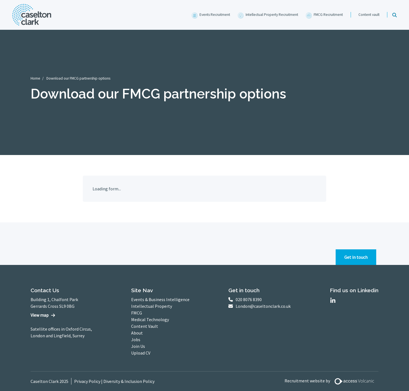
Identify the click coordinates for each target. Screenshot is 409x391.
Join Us (138, 346)
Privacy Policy (87, 381)
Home (35, 78)
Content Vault (144, 326)
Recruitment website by (331, 381)
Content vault (369, 14)
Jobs (135, 339)
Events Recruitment (214, 14)
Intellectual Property (151, 306)
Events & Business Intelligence (160, 299)
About (137, 333)
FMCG (136, 313)
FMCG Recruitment (328, 14)
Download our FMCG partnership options (78, 78)
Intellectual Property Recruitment (272, 14)
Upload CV (140, 353)
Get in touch (356, 257)
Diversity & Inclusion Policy (128, 381)
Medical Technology (150, 319)
